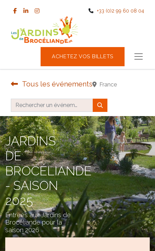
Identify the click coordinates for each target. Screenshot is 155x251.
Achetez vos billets (82, 56)
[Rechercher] (100, 105)
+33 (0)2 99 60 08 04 (120, 11)
